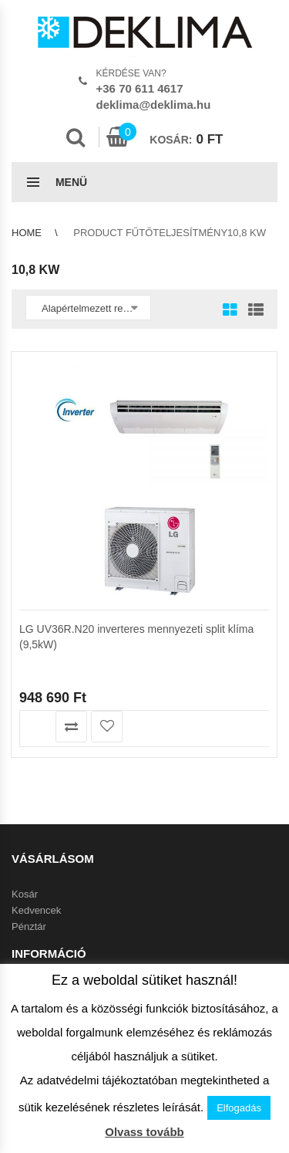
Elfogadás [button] (239, 1108)
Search (75, 137)
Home (27, 232)
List (252, 311)
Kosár (25, 894)
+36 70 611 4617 (139, 88)
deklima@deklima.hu (153, 104)
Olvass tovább (144, 1131)
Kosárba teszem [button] (36, 726)
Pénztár (29, 926)
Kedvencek (36, 910)
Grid (230, 311)
